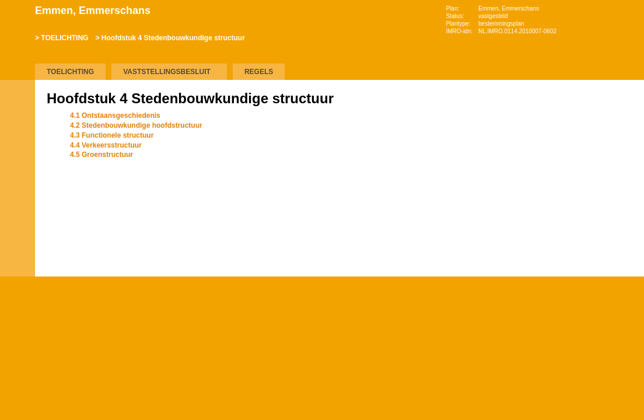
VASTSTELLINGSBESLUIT (167, 72)
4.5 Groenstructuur (101, 154)
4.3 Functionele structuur (111, 135)
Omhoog (17, 199)
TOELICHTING (64, 38)
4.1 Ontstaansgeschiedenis (115, 115)
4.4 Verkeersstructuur (106, 145)
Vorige (17, 165)
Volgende (17, 182)
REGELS (258, 72)
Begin (17, 147)
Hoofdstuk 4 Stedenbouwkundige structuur (173, 38)
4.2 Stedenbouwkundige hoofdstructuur (136, 125)
